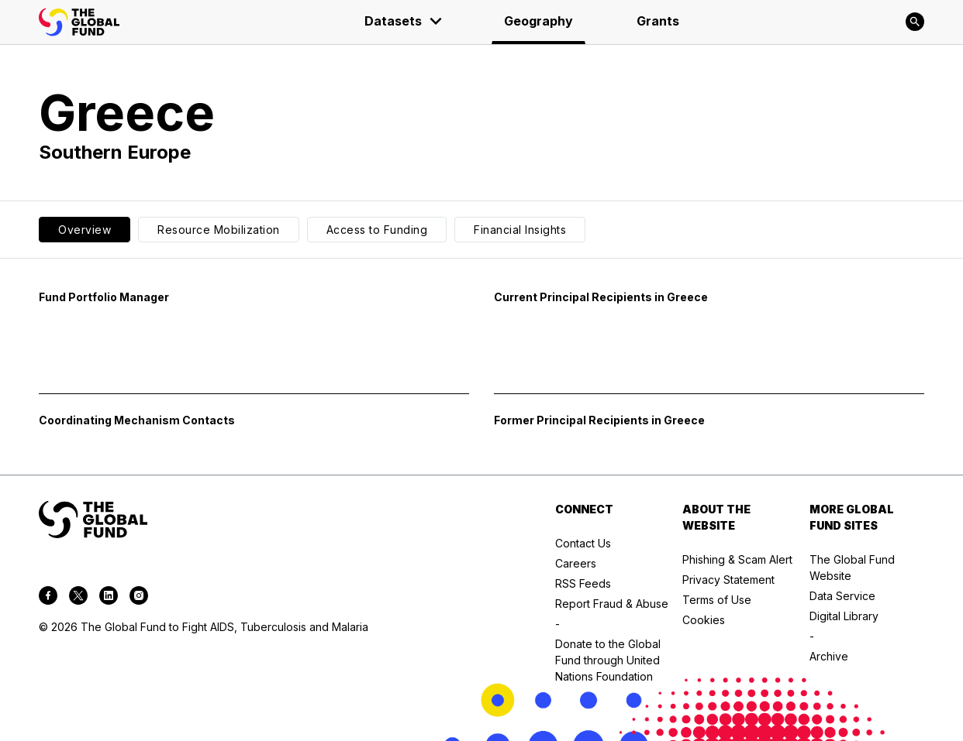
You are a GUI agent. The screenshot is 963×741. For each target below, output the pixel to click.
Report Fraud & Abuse (611, 603)
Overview (84, 229)
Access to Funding (377, 229)
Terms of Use (716, 599)
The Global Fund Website (852, 567)
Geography (538, 21)
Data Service (842, 595)
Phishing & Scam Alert (737, 559)
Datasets (404, 21)
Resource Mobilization (218, 229)
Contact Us (583, 543)
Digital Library (843, 616)
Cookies (703, 619)
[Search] (915, 21)
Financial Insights (520, 229)
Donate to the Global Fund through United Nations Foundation (608, 660)
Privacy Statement (728, 579)
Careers (575, 563)
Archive (828, 656)
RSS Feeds (583, 583)
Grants (658, 21)
